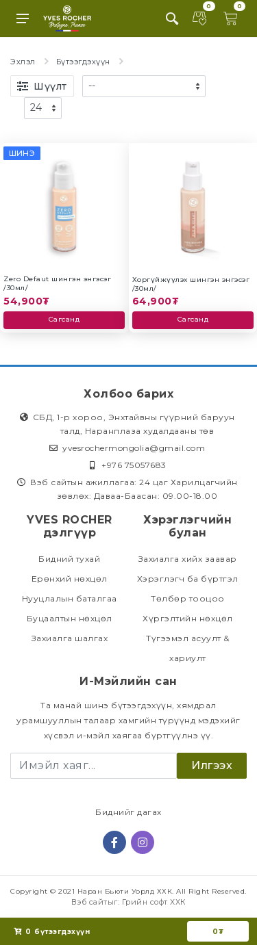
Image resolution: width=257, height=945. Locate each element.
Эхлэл (23, 61)
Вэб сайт (89, 902)
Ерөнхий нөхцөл (70, 578)
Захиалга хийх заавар (187, 559)
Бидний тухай (69, 559)
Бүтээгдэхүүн (83, 61)
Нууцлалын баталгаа (69, 598)
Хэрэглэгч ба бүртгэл (187, 578)
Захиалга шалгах (70, 638)
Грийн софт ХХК (154, 902)
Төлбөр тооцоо (188, 598)
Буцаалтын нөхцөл (69, 618)
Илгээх (211, 765)
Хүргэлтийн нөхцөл (188, 618)
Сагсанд (64, 319)
